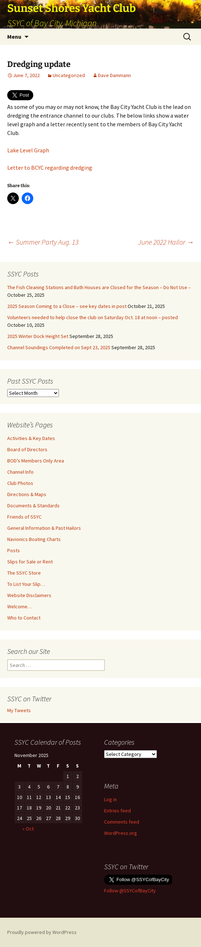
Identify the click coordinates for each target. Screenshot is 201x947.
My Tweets (19, 710)
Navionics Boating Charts (34, 539)
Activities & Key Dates (31, 438)
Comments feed (121, 822)
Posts (13, 550)
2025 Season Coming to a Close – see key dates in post (67, 306)
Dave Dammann (114, 75)
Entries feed (117, 810)
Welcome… (19, 606)
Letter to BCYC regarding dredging (49, 167)
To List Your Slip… (26, 584)
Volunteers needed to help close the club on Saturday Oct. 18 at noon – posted (92, 317)
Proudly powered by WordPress (42, 932)
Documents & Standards (33, 505)
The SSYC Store (24, 573)
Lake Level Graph (28, 150)
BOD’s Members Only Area (35, 460)
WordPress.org (120, 833)
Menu (14, 36)
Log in (110, 799)
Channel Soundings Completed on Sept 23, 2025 (58, 347)
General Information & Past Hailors (44, 528)
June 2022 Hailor (166, 241)
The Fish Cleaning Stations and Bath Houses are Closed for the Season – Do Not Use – (99, 287)
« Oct (28, 828)
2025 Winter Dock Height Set (37, 336)
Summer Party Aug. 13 (42, 241)
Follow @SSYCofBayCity (130, 890)
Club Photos (20, 483)
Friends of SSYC (24, 516)
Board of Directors (27, 449)
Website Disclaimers (29, 595)
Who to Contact (23, 617)
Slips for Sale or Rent (30, 561)
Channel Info (20, 472)
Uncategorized (69, 75)
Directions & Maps (26, 494)
